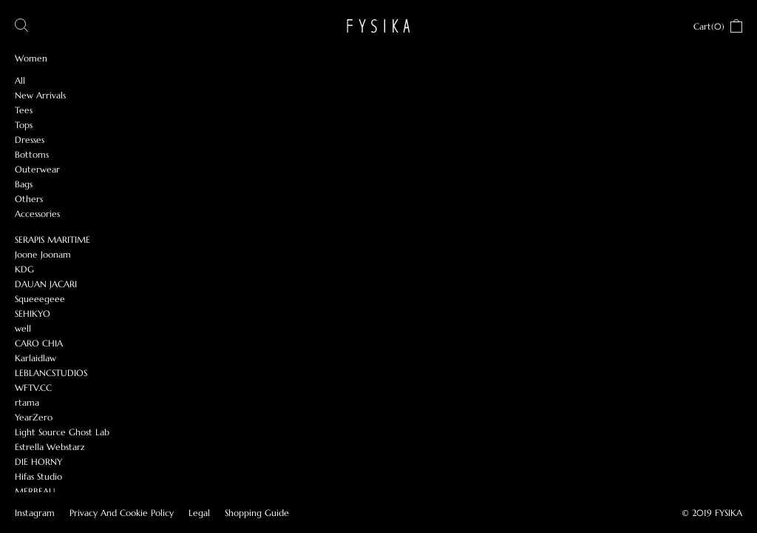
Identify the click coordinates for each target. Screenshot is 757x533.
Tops (24, 124)
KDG (24, 269)
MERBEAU (35, 491)
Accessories (37, 213)
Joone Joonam (43, 254)
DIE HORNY (38, 461)
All (20, 80)
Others (29, 198)
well (23, 328)
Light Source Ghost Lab (62, 432)
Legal (199, 512)
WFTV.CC (33, 387)
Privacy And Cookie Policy (121, 512)
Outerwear (37, 169)
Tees (24, 109)
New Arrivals (40, 95)
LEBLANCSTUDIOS (51, 372)
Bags (24, 184)
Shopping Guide (257, 512)
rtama (27, 402)
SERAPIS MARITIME (52, 239)
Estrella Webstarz (50, 446)
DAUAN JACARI (46, 283)
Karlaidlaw (35, 357)
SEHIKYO (32, 313)
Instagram (35, 512)
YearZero (33, 417)
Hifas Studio (38, 476)
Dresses (29, 139)
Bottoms (32, 154)
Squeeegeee (40, 298)
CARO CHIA (39, 343)
